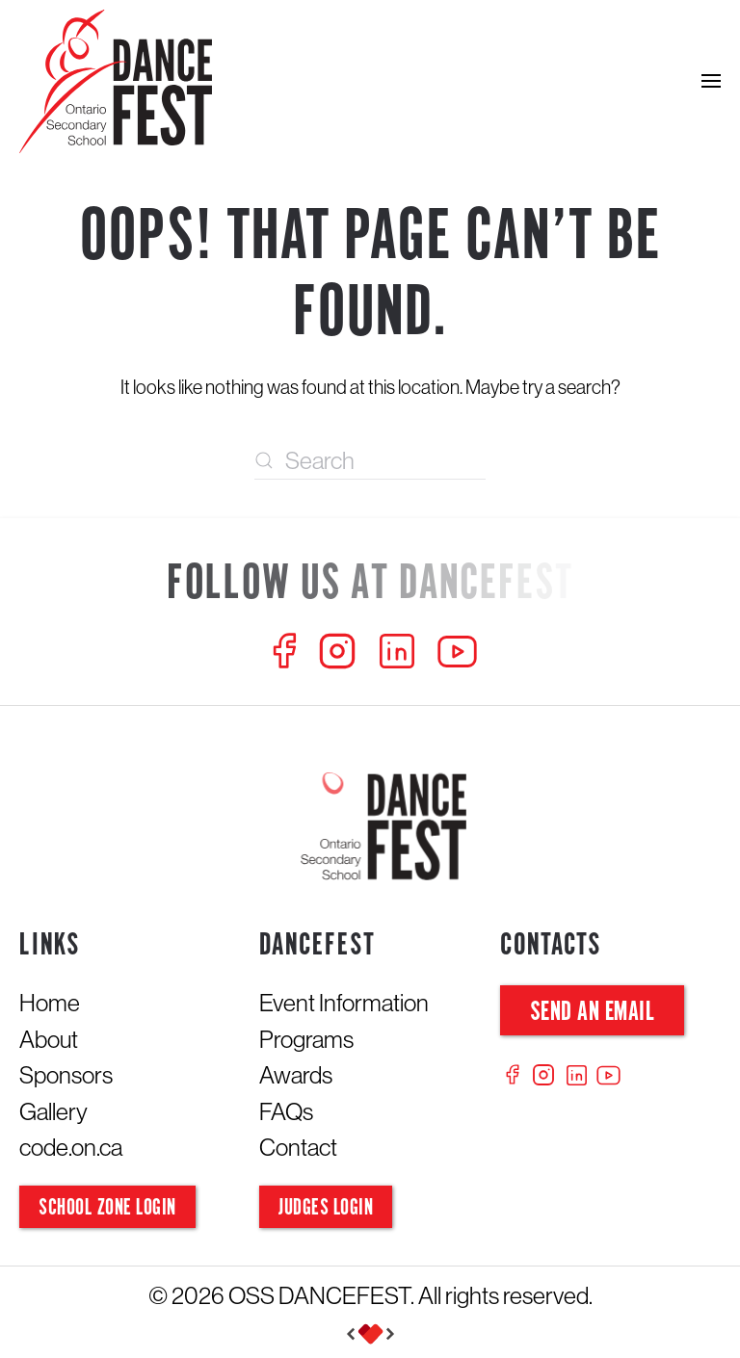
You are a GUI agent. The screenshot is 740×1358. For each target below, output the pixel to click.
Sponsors (66, 1074)
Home (49, 1002)
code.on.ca (70, 1147)
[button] (711, 81)
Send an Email (592, 1013)
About (48, 1039)
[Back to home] (115, 81)
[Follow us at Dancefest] (370, 585)
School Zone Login (107, 1208)
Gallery (53, 1111)
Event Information (344, 1002)
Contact (298, 1147)
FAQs (286, 1111)
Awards (295, 1074)
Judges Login (325, 1208)
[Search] (370, 460)
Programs (306, 1039)
